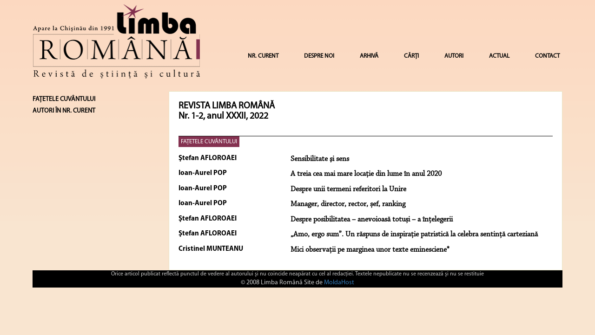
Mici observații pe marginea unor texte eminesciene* (370, 250)
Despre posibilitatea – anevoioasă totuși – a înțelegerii (372, 219)
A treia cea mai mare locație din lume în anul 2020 (366, 174)
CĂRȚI (411, 56)
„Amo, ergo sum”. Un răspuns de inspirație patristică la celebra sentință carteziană (414, 234)
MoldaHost (339, 282)
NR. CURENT (263, 56)
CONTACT (547, 56)
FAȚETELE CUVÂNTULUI (209, 142)
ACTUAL (499, 56)
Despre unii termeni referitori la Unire (348, 189)
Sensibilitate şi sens (320, 159)
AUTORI (453, 56)
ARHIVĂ (369, 56)
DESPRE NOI (319, 56)
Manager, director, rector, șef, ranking (348, 204)
